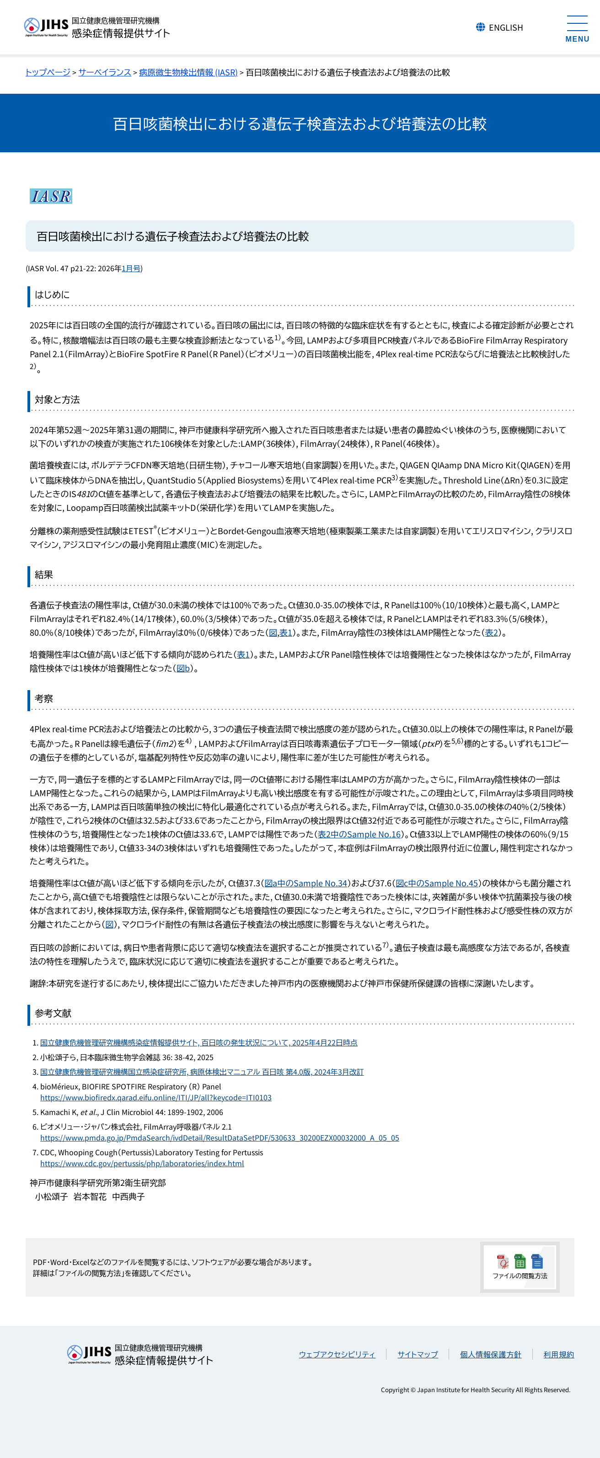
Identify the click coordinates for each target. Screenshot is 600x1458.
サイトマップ (417, 1354)
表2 (491, 632)
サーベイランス (104, 72)
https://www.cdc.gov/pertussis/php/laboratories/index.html (142, 1163)
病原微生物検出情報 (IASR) (188, 72)
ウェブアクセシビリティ (337, 1354)
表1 (285, 632)
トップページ (48, 72)
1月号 (131, 268)
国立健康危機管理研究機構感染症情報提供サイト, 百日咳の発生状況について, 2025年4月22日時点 (199, 1042)
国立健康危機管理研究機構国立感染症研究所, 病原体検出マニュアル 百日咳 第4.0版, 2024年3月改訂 (202, 1071)
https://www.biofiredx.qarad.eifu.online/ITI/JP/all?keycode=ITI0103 (156, 1097)
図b (183, 668)
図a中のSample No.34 (305, 883)
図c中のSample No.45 (437, 883)
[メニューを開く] (577, 27)
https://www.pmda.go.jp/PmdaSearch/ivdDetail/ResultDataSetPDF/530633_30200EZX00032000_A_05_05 (219, 1137)
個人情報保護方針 (490, 1354)
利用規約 (559, 1354)
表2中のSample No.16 (359, 834)
